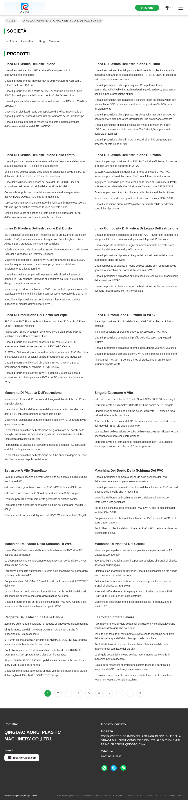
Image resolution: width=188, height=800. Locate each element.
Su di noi (10, 41)
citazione (147, 7)
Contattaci (28, 41)
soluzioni (55, 41)
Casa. (10, 20)
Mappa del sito (30, 795)
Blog (42, 41)
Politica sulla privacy (13, 795)
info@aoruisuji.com (21, 758)
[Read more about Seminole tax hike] (130, 693)
